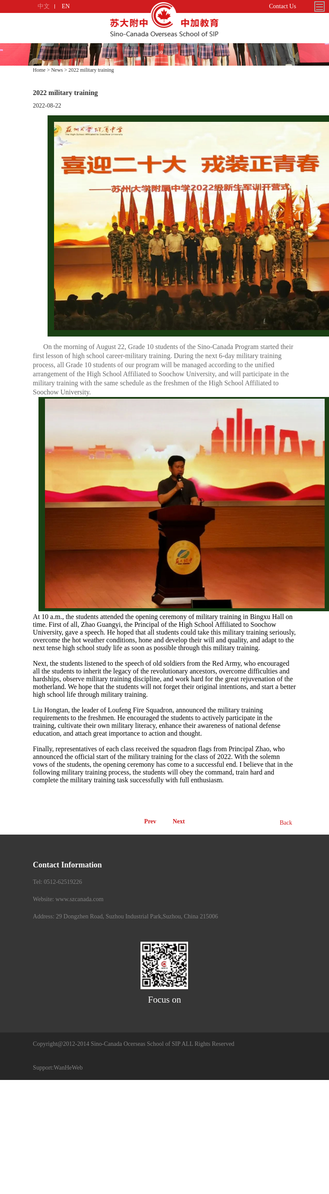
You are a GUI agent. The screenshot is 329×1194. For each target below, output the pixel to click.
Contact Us (282, 6)
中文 (44, 6)
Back (286, 822)
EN (66, 6)
